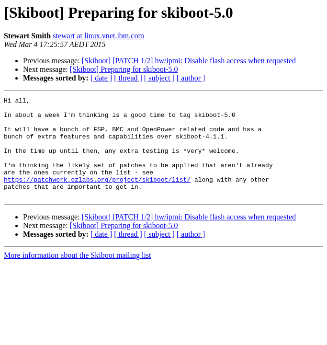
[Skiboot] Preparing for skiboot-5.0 (124, 69)
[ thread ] (128, 78)
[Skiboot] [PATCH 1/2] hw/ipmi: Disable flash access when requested (189, 61)
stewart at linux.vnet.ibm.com (98, 36)
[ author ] (191, 78)
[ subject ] (159, 78)
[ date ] (101, 78)
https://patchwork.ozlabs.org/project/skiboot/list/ (97, 196)
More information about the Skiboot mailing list (77, 275)
